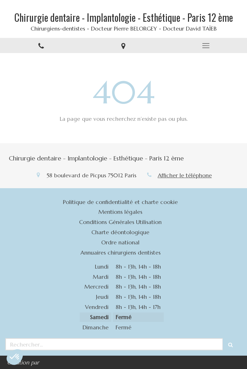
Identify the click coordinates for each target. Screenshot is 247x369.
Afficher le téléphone (185, 175)
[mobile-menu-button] (206, 46)
